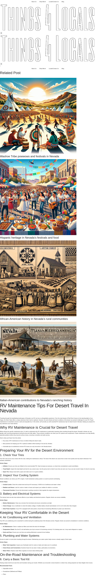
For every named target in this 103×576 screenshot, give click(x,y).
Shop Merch (42, 1)
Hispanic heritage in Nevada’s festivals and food (29, 237)
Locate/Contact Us (54, 1)
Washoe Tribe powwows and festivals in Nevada (29, 156)
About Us (33, 1)
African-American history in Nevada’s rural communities (34, 318)
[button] (1, 33)
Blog (63, 1)
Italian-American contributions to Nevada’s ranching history (36, 400)
